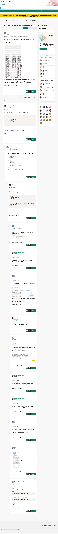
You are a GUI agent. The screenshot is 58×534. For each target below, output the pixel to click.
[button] (25, 28)
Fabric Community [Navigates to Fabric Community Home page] (12, 8)
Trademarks (55, 526)
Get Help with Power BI (25, 21)
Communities (33, 7)
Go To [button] (53, 10)
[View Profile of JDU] (7, 32)
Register (41, 10)
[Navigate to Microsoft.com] (3, 8)
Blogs (38, 7)
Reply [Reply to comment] (33, 139)
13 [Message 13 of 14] (15, 509)
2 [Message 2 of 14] (7, 137)
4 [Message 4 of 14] (12, 216)
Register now (35, 16)
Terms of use (50, 526)
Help (49, 10)
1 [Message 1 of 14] (7, 88)
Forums (18, 7)
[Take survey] (43, 49)
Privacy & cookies (44, 526)
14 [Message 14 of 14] (15, 389)
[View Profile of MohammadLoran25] (10, 105)
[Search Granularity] (25, 13)
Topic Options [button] (32, 28)
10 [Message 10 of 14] (15, 412)
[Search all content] (43, 13)
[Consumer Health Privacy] (15, 530)
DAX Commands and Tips (39, 21)
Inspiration (23, 7)
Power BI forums (7, 21)
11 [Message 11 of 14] (15, 438)
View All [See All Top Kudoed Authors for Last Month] (41, 99)
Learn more (3, 4)
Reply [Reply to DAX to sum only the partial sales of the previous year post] (33, 91)
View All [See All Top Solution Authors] (41, 76)
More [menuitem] (42, 7)
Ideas (28, 7)
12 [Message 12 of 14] (15, 472)
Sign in (45, 10)
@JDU (6, 110)
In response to (11, 150)
